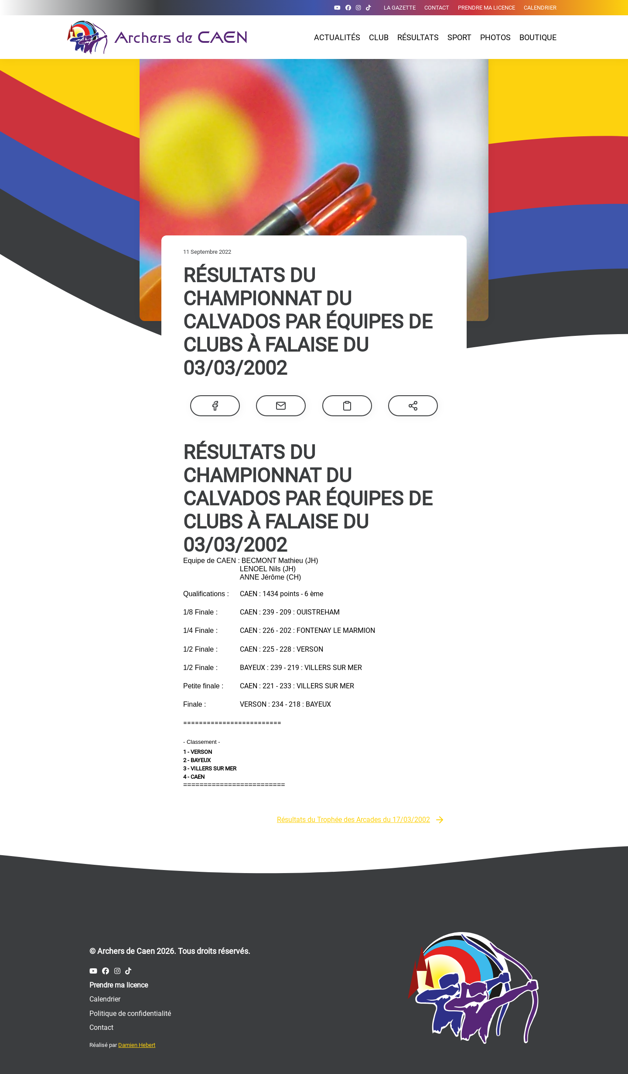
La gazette (400, 7)
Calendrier (540, 7)
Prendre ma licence (486, 7)
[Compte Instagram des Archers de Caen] (358, 7)
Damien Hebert (136, 1045)
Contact (436, 7)
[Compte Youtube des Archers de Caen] (337, 7)
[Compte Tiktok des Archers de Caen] (368, 7)
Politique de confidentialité (130, 1013)
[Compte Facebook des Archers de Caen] (348, 7)
